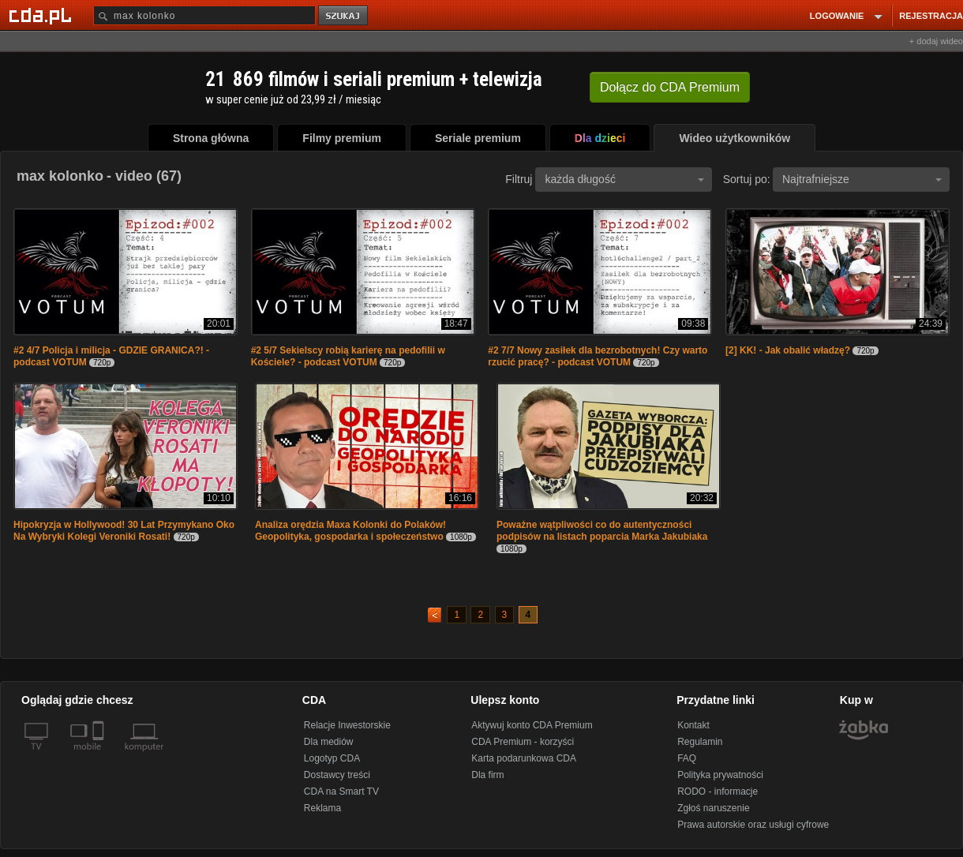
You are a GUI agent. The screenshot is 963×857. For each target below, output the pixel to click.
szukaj (344, 16)
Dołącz (670, 87)
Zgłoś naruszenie (713, 808)
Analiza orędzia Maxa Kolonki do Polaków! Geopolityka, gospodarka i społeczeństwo (350, 530)
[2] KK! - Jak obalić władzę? (787, 350)
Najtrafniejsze (862, 179)
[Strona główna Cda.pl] (42, 15)
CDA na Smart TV (341, 791)
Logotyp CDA (332, 758)
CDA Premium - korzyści (522, 741)
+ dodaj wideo (936, 41)
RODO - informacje (717, 791)
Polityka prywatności (720, 774)
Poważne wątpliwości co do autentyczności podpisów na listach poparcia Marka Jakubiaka (601, 530)
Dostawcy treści (337, 774)
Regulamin (699, 741)
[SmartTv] (100, 756)
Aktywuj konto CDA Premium (531, 725)
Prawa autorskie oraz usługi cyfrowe (753, 824)
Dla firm (487, 774)
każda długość (624, 179)
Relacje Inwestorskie (347, 725)
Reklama (322, 808)
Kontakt (693, 725)
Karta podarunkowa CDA (523, 758)
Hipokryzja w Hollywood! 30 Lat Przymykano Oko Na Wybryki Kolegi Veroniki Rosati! (123, 530)
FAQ (686, 758)
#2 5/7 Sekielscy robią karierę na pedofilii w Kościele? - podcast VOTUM (348, 356)
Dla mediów (329, 741)
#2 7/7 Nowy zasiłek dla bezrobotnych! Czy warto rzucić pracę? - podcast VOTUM (597, 356)
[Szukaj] (204, 15)
